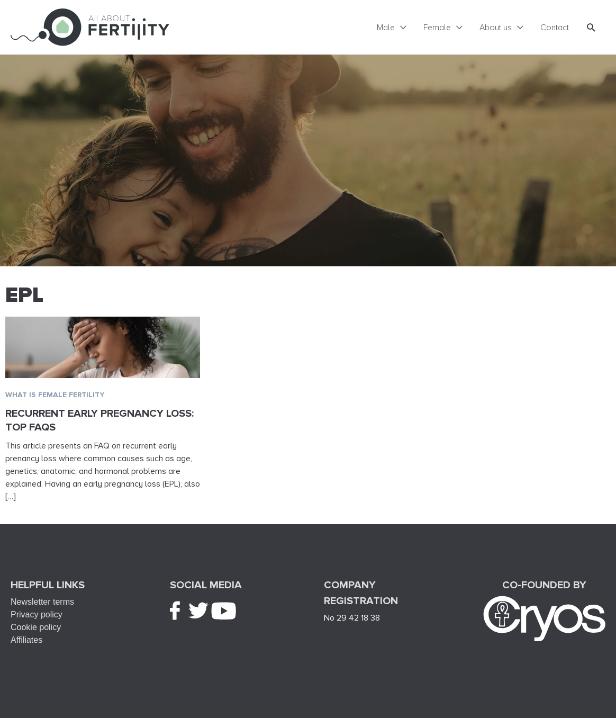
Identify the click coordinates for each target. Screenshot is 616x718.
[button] (591, 27)
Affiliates (26, 639)
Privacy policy (36, 614)
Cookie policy (36, 627)
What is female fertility (54, 394)
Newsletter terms (42, 601)
